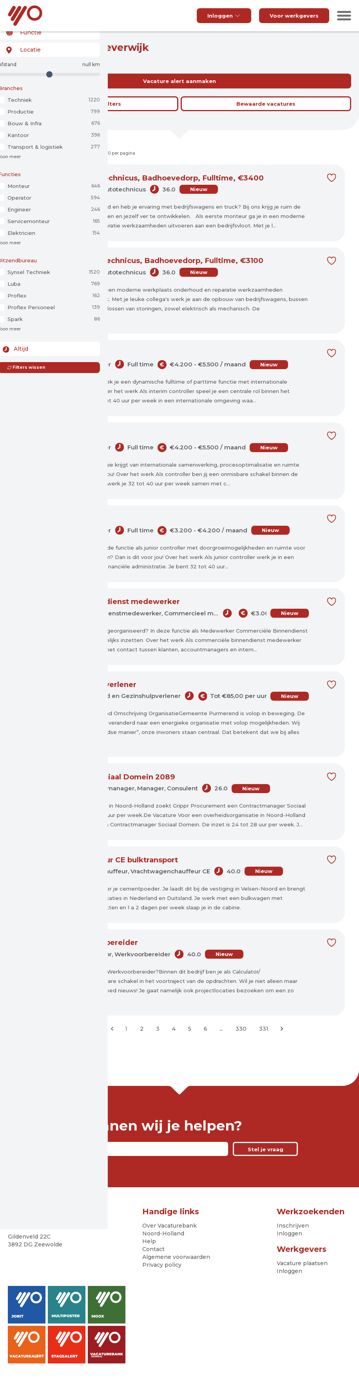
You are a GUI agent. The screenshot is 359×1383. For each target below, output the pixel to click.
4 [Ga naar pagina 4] (174, 1029)
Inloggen (224, 16)
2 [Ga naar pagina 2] (141, 1029)
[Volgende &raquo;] (282, 1029)
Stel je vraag (265, 1150)
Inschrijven (293, 1226)
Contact (153, 1249)
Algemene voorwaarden (176, 1257)
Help (149, 1242)
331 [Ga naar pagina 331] (263, 1029)
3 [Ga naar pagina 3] (158, 1029)
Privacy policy (161, 1265)
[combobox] (48, 46)
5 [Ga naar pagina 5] (189, 1029)
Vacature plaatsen (302, 1264)
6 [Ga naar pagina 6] (205, 1029)
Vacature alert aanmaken (179, 81)
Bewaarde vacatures (266, 104)
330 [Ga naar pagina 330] (241, 1029)
